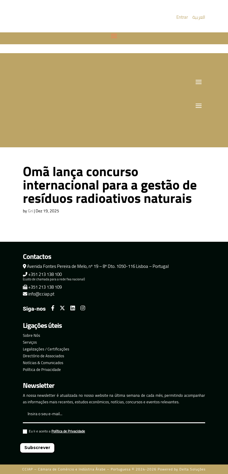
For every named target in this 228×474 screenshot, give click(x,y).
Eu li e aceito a (54, 431)
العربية (198, 17)
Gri (30, 211)
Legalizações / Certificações (46, 349)
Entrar (182, 17)
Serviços (30, 342)
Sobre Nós (31, 335)
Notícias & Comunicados (43, 362)
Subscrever (37, 447)
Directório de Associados (43, 355)
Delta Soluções (192, 469)
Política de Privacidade (42, 369)
